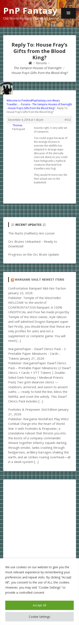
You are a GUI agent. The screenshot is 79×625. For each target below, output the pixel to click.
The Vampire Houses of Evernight (52, 104)
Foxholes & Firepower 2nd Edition (32, 409)
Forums (25, 104)
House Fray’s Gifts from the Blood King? (31, 108)
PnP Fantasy (30, 10)
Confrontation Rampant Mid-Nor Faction (37, 288)
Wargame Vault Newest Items (39, 279)
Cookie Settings (39, 617)
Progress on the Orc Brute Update (33, 254)
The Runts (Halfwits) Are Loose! (31, 233)
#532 (68, 120)
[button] (68, 13)
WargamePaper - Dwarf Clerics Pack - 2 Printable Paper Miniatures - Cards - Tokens (37, 353)
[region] (39, 591)
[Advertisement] (39, 524)
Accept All (39, 605)
